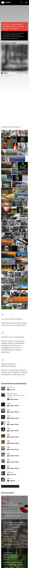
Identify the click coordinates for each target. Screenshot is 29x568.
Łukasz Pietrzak (13, 399)
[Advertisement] (14, 110)
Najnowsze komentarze (13, 383)
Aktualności (7, 493)
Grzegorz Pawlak (14, 405)
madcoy (5, 73)
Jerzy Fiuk (12, 389)
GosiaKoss (12, 480)
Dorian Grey (12, 474)
